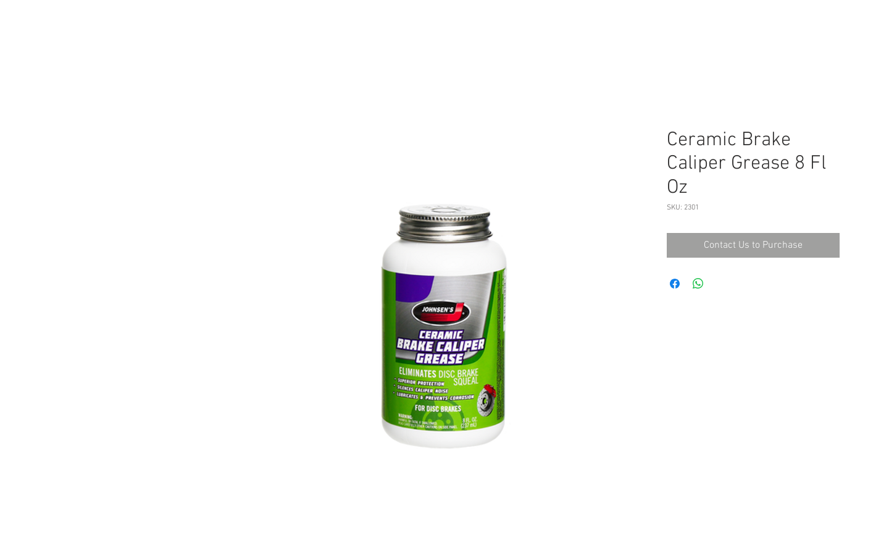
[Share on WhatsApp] (698, 283)
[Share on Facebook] (674, 283)
